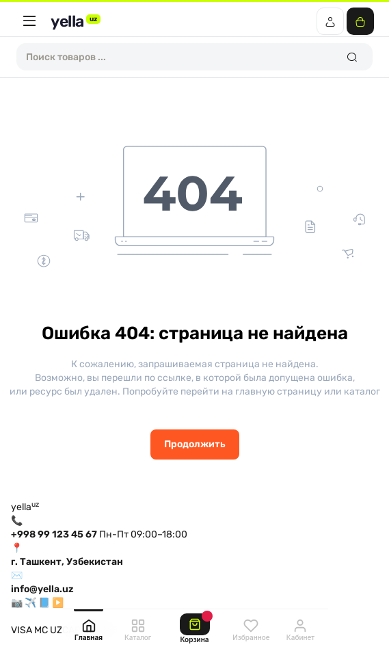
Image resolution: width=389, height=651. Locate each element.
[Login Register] (330, 21)
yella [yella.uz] (75, 21)
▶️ (58, 603)
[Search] (351, 57)
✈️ (30, 603)
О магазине (37, 616)
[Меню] (29, 21)
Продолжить (195, 444)
